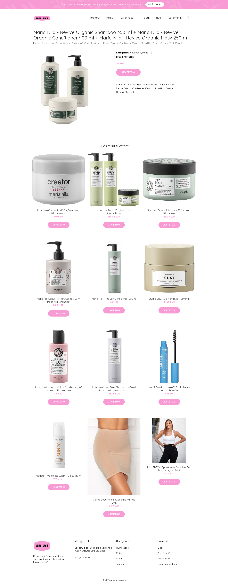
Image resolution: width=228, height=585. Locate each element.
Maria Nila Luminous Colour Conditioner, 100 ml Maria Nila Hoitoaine (58, 389)
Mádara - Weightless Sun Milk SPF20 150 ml (59, 475)
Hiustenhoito (126, 17)
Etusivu (36, 43)
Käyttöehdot (164, 558)
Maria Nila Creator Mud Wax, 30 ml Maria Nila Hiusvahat (58, 212)
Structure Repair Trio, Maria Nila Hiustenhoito (114, 212)
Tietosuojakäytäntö (168, 564)
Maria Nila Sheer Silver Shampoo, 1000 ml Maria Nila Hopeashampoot (114, 389)
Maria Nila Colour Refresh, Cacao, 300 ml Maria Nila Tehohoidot (59, 300)
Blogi (158, 17)
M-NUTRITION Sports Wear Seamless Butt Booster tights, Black (169, 469)
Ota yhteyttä (164, 553)
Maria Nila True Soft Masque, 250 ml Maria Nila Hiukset (169, 212)
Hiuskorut (94, 17)
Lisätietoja (128, 72)
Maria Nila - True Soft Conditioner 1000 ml (114, 298)
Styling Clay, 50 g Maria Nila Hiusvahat (169, 298)
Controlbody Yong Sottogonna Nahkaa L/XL (114, 501)
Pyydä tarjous (155, 4)
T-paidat (144, 17)
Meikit (109, 17)
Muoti (119, 558)
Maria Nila (147, 52)
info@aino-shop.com (85, 557)
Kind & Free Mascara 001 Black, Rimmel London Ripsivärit (169, 389)
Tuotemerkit (174, 17)
